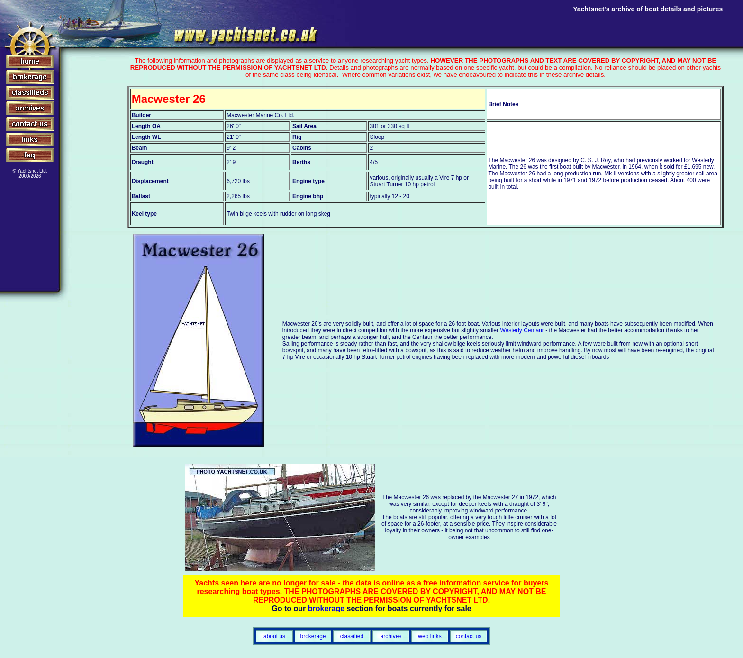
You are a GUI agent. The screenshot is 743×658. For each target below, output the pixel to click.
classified (351, 636)
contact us (469, 636)
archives (391, 636)
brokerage (326, 608)
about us (274, 636)
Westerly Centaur (522, 330)
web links (429, 636)
